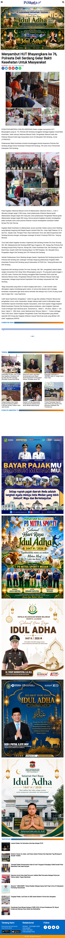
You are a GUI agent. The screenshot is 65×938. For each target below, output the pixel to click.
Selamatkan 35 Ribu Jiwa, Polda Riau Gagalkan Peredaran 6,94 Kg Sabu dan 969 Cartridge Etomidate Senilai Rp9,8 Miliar (11, 377)
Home (3, 50)
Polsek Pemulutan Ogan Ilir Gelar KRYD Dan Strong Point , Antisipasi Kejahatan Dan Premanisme (53, 404)
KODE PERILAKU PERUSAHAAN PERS (29, 931)
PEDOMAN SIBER (34, 926)
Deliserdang (8, 50)
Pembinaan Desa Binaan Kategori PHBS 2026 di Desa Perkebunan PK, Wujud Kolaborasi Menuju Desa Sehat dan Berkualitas (35, 908)
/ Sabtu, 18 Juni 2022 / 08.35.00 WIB (16, 65)
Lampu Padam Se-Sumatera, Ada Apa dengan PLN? (27, 843)
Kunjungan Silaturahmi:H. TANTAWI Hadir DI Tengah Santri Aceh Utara (54, 376)
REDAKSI (25, 926)
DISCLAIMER (26, 928)
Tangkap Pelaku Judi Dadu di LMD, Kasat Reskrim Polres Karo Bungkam (33, 896)
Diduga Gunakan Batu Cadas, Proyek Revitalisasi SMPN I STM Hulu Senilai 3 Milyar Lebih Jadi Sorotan (11, 404)
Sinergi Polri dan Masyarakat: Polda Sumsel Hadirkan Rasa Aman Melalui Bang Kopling (31, 403)
